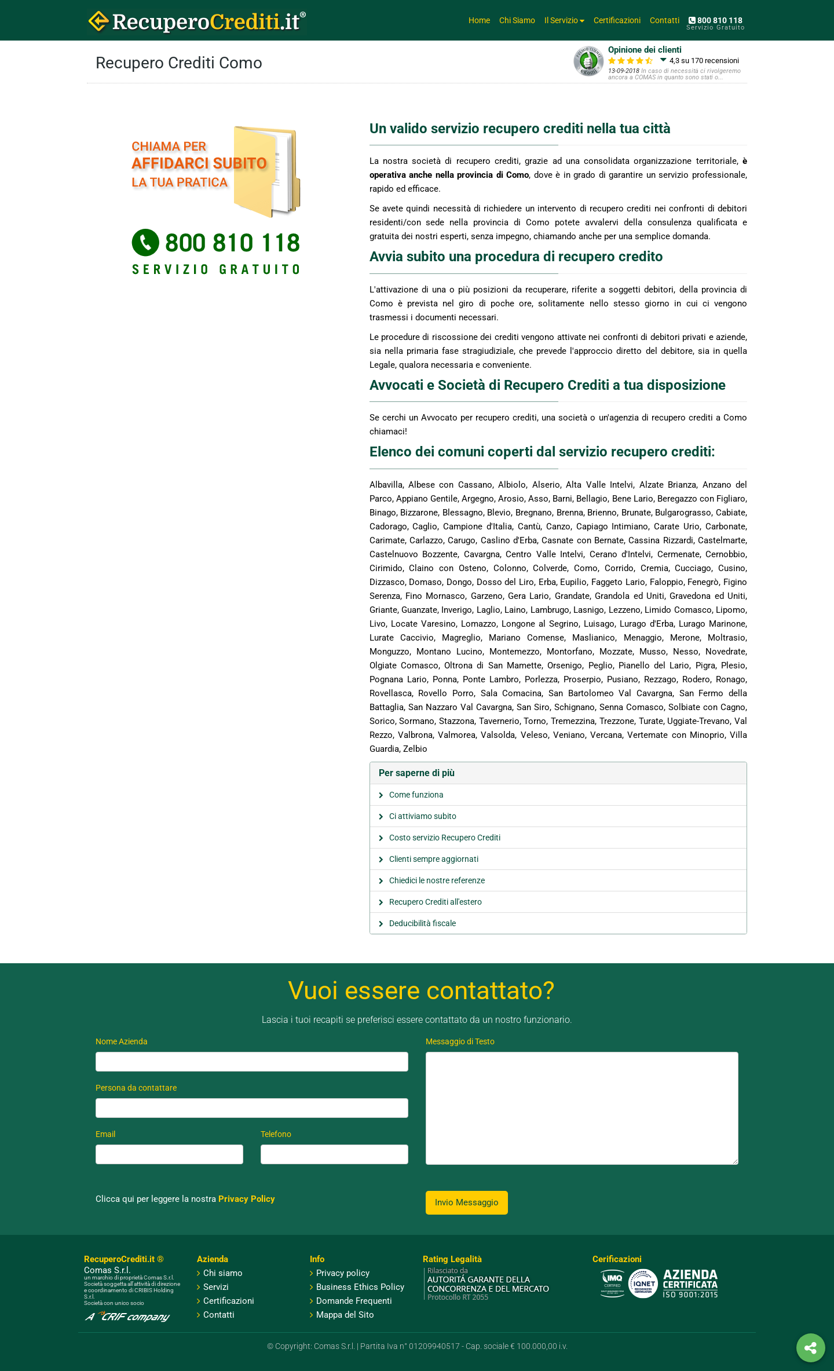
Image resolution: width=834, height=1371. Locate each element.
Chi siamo (223, 1273)
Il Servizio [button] (564, 20)
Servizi (216, 1287)
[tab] (558, 773)
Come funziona (416, 794)
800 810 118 (715, 20)
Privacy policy (340, 1273)
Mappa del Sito (342, 1315)
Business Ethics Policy (357, 1287)
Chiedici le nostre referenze (437, 880)
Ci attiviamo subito (422, 816)
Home (479, 20)
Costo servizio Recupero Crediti (444, 837)
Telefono (276, 1134)
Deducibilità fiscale (422, 923)
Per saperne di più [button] (417, 772)
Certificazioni (617, 20)
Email (105, 1134)
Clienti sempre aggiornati (433, 859)
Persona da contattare (136, 1087)
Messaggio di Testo (460, 1041)
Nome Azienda (122, 1041)
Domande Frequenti (351, 1301)
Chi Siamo (517, 20)
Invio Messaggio (467, 1202)
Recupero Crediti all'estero (435, 901)
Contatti (664, 20)
